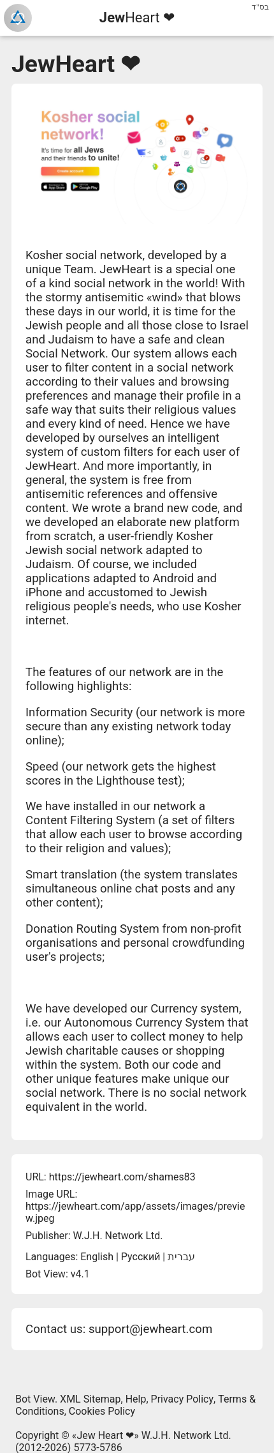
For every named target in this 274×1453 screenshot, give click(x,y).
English (96, 1257)
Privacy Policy (182, 1399)
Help (136, 1399)
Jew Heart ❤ (105, 1435)
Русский (141, 1257)
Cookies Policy (102, 1411)
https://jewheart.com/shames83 (122, 1177)
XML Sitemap (90, 1399)
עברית (181, 1257)
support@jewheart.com (150, 1329)
